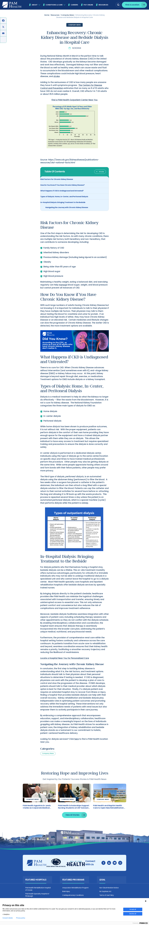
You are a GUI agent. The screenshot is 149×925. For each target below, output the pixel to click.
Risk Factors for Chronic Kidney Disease (56, 180)
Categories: (47, 753)
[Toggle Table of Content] (100, 172)
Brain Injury (65, 897)
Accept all (132, 909)
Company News (74, 25)
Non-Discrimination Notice (109, 893)
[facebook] (106, 869)
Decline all (132, 914)
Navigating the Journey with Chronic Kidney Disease (66, 208)
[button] (118, 4)
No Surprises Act (106, 897)
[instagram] (123, 869)
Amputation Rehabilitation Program (75, 893)
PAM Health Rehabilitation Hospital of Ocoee (36, 894)
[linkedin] (111, 869)
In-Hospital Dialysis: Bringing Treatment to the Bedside (62, 203)
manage (63, 286)
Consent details (8, 918)
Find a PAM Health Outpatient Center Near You (75, 100)
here (76, 743)
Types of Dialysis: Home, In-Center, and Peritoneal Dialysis (64, 197)
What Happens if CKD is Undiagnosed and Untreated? (62, 191)
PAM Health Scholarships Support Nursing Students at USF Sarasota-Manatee (74, 812)
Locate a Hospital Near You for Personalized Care (64, 662)
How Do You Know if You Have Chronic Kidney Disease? (62, 185)
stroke (56, 76)
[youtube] (117, 869)
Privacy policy (20, 918)
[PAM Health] (11, 5)
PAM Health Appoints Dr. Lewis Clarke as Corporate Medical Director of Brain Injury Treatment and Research (37, 812)
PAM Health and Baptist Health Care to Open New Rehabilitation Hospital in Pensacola (111, 812)
